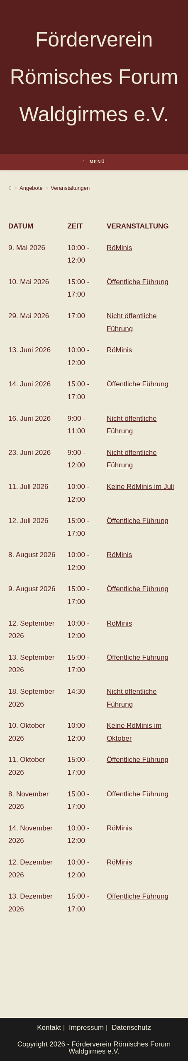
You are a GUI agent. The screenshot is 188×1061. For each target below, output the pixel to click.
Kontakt (49, 1028)
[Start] (11, 188)
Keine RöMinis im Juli (140, 487)
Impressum (86, 1028)
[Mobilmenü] (94, 162)
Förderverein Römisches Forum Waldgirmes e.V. (94, 77)
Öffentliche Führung (137, 282)
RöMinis (119, 248)
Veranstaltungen (70, 188)
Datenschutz (131, 1028)
